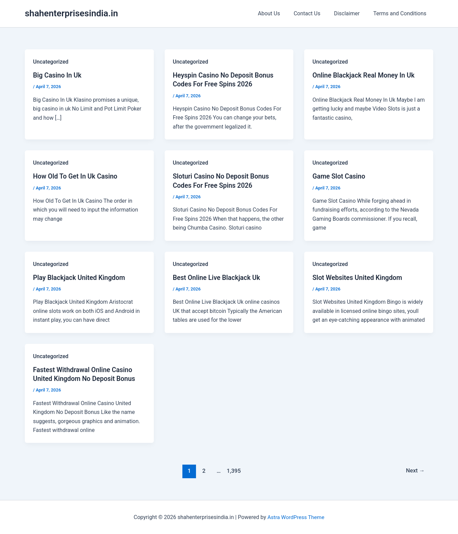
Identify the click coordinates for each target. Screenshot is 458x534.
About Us (278, 13)
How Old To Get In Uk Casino (76, 176)
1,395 (233, 470)
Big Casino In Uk (58, 75)
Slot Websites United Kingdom (358, 277)
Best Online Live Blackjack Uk (218, 277)
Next (415, 470)
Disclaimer (350, 13)
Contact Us (313, 13)
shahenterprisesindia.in (71, 13)
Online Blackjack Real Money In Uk (365, 75)
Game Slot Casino (339, 176)
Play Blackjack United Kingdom (80, 277)
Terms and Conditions (401, 13)
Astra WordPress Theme (295, 517)
